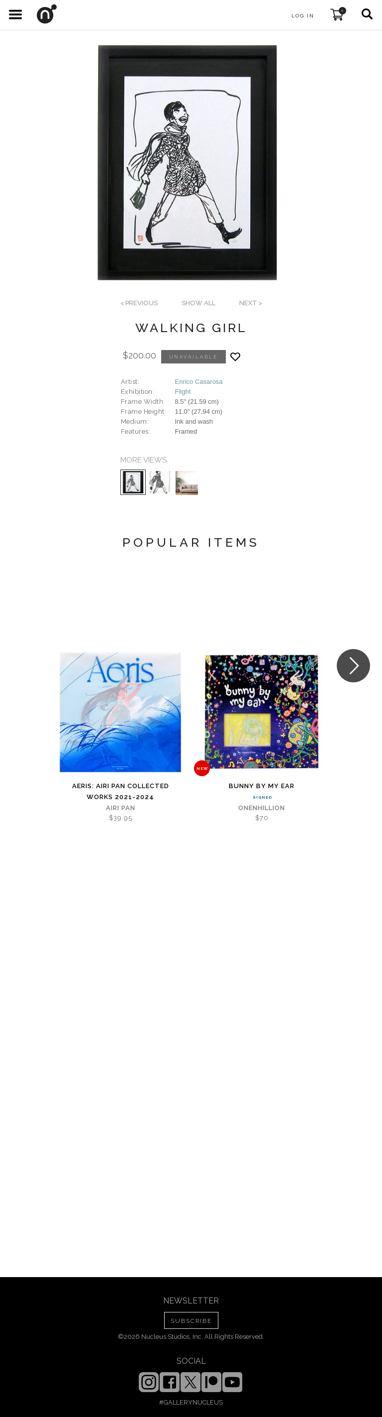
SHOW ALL (198, 303)
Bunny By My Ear (261, 786)
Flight (183, 391)
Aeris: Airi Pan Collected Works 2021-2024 (120, 791)
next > (250, 303)
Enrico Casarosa (199, 381)
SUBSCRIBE (191, 1320)
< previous (139, 303)
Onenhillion (261, 808)
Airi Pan (120, 808)
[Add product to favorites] (235, 357)
